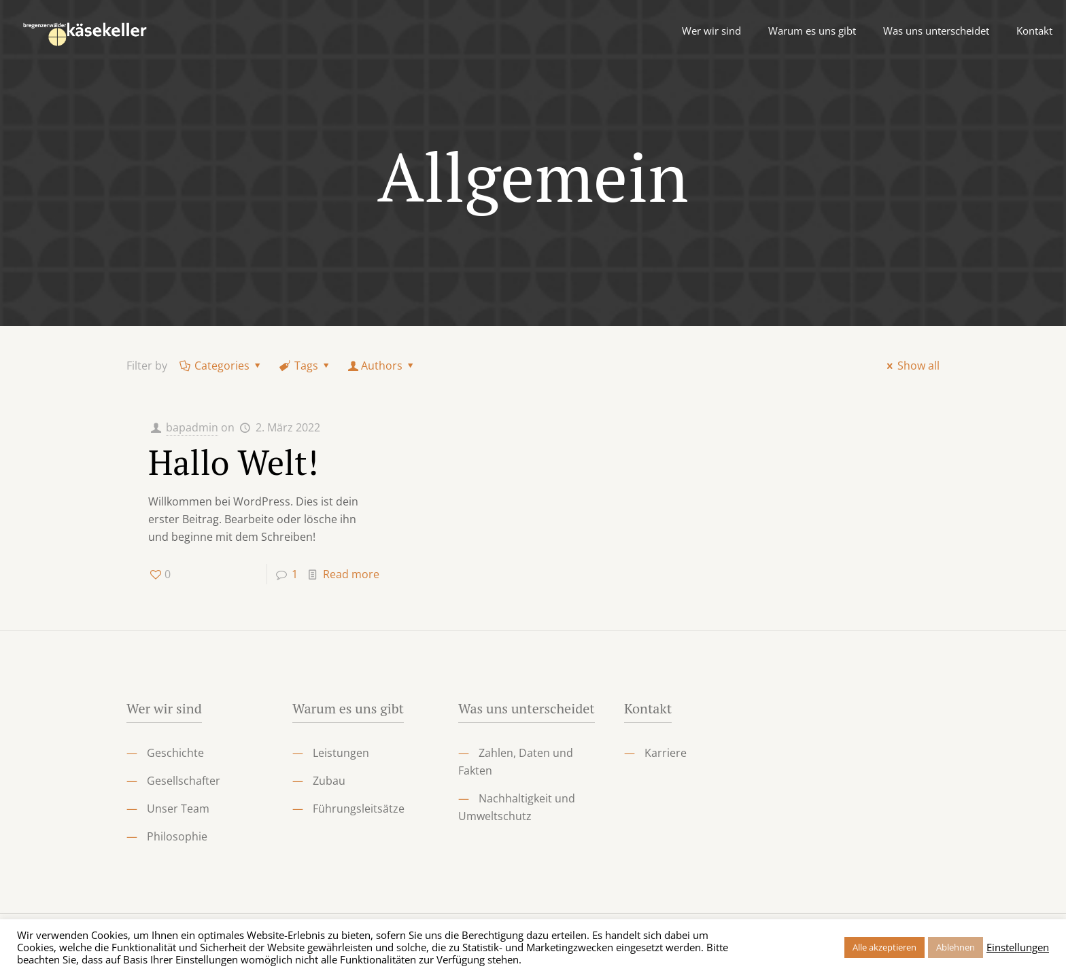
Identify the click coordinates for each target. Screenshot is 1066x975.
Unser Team (178, 808)
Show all (911, 365)
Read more (351, 574)
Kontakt (648, 708)
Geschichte (175, 752)
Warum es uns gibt (348, 708)
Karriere (665, 752)
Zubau (329, 780)
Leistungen (341, 752)
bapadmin (192, 427)
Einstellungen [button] (1017, 947)
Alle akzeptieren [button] (884, 947)
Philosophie (177, 836)
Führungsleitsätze (359, 808)
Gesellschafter (183, 780)
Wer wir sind (164, 708)
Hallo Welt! (233, 462)
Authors (382, 365)
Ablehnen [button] (955, 947)
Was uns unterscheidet (526, 708)
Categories (221, 365)
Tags (305, 365)
